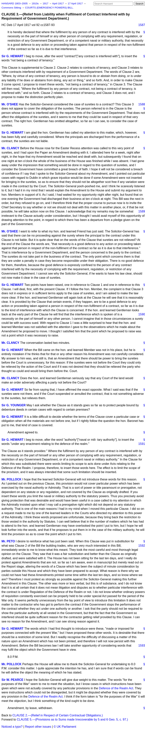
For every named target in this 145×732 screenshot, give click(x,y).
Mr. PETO (8, 541)
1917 (46, 3)
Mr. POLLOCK (12, 479)
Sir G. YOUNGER (14, 405)
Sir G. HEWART (12, 56)
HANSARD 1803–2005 (15, 3)
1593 (141, 645)
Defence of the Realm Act (116, 688)
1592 (141, 545)
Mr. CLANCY (10, 148)
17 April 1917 (75, 3)
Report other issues (38, 726)
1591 (141, 443)
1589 (141, 211)
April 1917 (58, 3)
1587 (141, 25)
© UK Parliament (65, 726)
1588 (141, 104)
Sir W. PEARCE (12, 679)
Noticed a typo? (12, 726)
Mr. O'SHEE (10, 104)
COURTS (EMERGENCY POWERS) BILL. (49, 7)
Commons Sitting (12, 7)
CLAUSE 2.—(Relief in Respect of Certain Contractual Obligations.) (57, 715)
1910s (35, 3)
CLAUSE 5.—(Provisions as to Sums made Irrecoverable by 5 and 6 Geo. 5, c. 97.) (72, 719)
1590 (141, 314)
